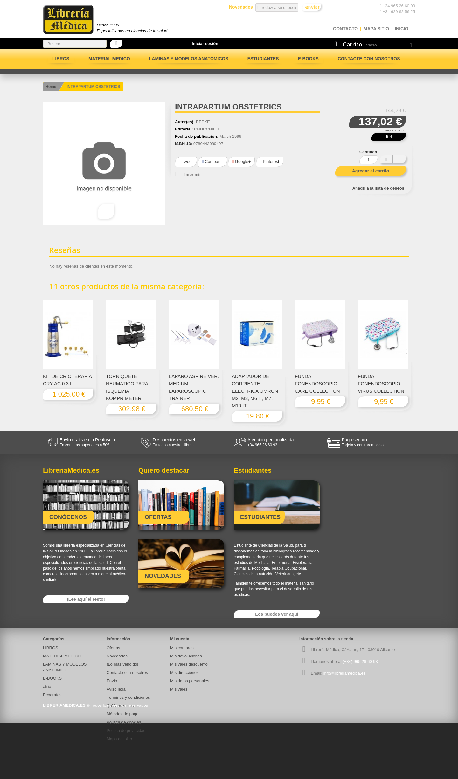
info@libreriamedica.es (344, 673)
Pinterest (269, 161)
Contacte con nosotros (369, 58)
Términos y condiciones (128, 697)
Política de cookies (124, 722)
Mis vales (178, 689)
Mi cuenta (179, 638)
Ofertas (113, 647)
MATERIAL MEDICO (109, 58)
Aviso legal (117, 689)
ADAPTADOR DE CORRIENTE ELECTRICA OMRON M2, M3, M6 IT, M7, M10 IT (255, 391)
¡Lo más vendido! (122, 664)
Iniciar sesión (205, 43)
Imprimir (192, 174)
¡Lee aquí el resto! (86, 599)
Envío (112, 680)
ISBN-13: (183, 143)
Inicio (401, 28)
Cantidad (368, 152)
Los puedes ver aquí (276, 614)
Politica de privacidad (126, 730)
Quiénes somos (121, 705)
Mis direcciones (184, 672)
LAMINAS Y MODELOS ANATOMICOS (188, 58)
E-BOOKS (308, 58)
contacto (345, 28)
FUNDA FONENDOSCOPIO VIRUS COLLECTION (381, 384)
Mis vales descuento (189, 664)
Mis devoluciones (186, 656)
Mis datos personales (189, 680)
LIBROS (60, 58)
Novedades (117, 656)
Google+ (241, 161)
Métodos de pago (122, 714)
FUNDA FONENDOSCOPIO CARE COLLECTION (317, 384)
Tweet (186, 161)
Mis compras (182, 647)
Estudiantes (263, 58)
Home (50, 86)
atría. (47, 686)
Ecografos (52, 694)
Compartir (212, 161)
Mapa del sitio (119, 738)
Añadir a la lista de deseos (378, 188)
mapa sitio (376, 28)
